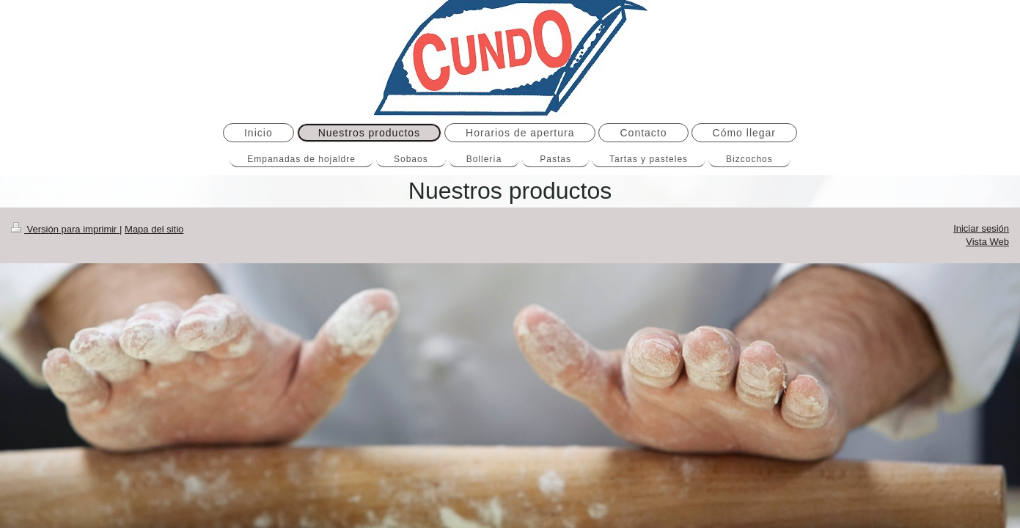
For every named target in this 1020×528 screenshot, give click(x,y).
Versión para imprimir (65, 229)
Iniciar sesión (981, 228)
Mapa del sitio (154, 229)
